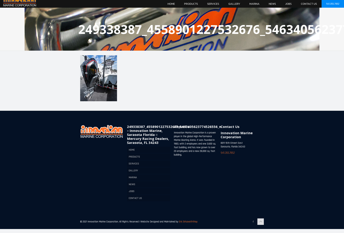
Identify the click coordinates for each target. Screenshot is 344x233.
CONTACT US (135, 198)
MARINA (133, 177)
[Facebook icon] (253, 221)
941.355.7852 (332, 4)
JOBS (131, 191)
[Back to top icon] (260, 221)
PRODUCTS (134, 156)
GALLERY (133, 170)
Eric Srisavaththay (187, 221)
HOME (132, 150)
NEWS (132, 184)
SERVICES (134, 163)
